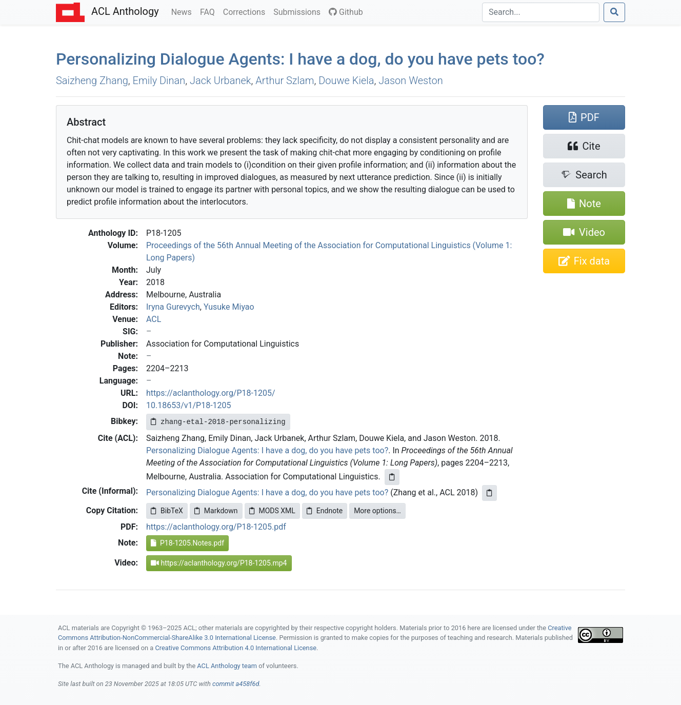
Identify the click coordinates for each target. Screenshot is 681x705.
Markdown (216, 511)
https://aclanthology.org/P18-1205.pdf (216, 527)
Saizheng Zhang (92, 80)
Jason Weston (410, 80)
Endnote (325, 511)
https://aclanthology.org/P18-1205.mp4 (219, 563)
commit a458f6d (235, 684)
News (183, 11)
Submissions (299, 11)
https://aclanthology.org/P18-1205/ (210, 393)
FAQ (209, 11)
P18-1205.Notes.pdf (187, 543)
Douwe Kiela (346, 80)
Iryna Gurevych (173, 307)
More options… (377, 511)
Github (346, 12)
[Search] (540, 12)
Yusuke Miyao (229, 307)
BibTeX (167, 511)
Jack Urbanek (220, 80)
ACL (153, 319)
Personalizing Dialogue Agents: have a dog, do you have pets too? (300, 59)
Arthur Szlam (284, 80)
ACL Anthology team (227, 666)
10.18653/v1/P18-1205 (188, 405)
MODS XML (272, 511)
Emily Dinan (159, 80)
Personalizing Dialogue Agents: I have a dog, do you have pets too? (267, 450)
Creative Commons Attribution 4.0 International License (235, 648)
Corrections (246, 11)
